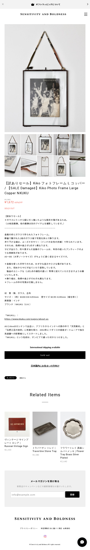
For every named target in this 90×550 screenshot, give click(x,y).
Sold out (44, 355)
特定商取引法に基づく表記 (51, 528)
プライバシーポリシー (29, 528)
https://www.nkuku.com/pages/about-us (27, 318)
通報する (22, 378)
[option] (45, 78)
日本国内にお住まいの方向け (45, 366)
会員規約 (66, 528)
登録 (72, 494)
